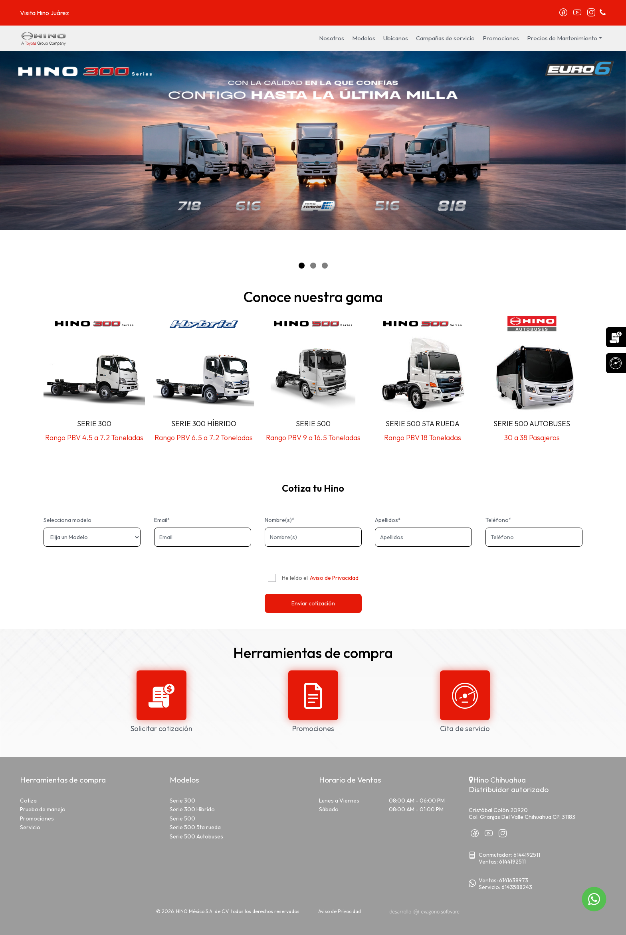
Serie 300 (182, 800)
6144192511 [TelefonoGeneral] (526, 854)
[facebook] (563, 13)
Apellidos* (388, 520)
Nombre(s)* (280, 520)
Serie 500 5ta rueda (195, 827)
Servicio (30, 827)
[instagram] (591, 13)
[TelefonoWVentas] (513, 880)
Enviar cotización (313, 603)
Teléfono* (498, 520)
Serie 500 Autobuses (196, 836)
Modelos (363, 38)
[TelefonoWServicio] (516, 887)
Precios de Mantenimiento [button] (562, 38)
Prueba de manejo (42, 809)
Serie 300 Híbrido (192, 809)
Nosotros (331, 38)
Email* (162, 520)
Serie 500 (182, 818)
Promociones (501, 38)
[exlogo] (424, 911)
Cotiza (28, 800)
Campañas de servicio (445, 38)
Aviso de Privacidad (334, 578)
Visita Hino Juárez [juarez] (44, 13)
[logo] (44, 37)
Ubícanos (395, 38)
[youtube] (577, 13)
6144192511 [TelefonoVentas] (512, 861)
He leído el (295, 578)
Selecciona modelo (67, 520)
